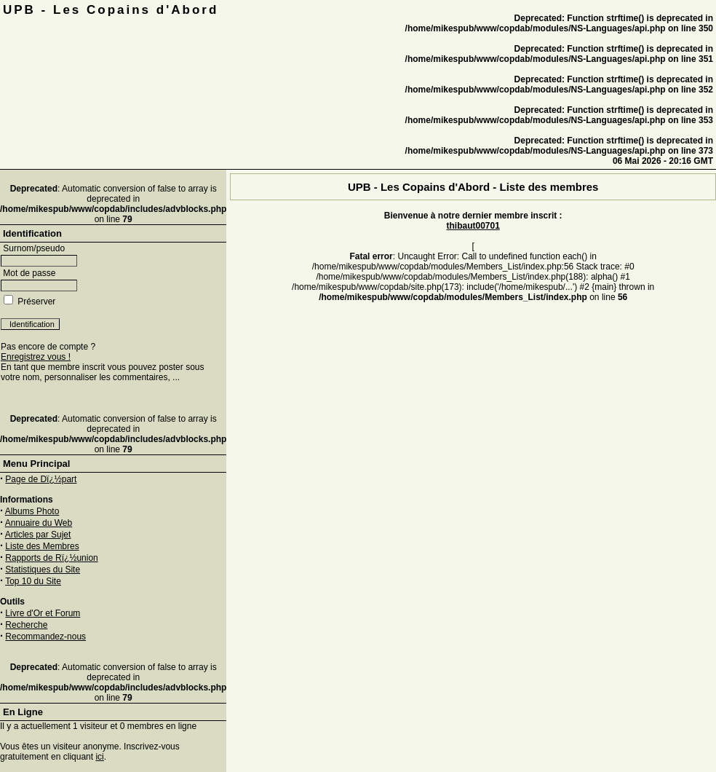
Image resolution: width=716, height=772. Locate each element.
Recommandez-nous (45, 636)
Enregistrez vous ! (36, 357)
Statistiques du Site (42, 569)
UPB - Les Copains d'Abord (110, 10)
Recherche (26, 625)
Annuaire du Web (39, 523)
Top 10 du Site (33, 581)
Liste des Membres (42, 546)
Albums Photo (32, 511)
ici (99, 757)
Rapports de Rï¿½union (51, 558)
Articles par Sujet (38, 534)
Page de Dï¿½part (40, 479)
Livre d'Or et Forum (42, 613)
